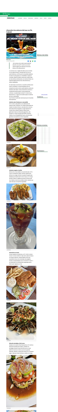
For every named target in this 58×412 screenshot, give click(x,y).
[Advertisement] (29, 6)
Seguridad (49, 18)
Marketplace (10, 18)
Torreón (45, 18)
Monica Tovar (8, 59)
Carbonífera (36, 18)
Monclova (25, 18)
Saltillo (41, 18)
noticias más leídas (44, 94)
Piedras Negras (30, 18)
